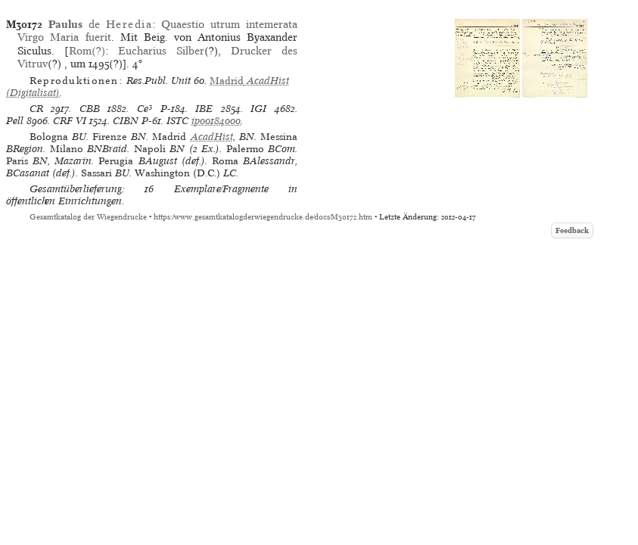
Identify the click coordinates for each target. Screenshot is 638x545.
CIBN (125, 120)
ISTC (177, 120)
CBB (89, 108)
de (100, 24)
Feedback (572, 230)
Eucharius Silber (161, 51)
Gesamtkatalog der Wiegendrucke (88, 217)
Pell (14, 120)
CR (36, 108)
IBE (204, 108)
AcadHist (212, 136)
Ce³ (144, 108)
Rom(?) (87, 51)
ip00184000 (216, 120)
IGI (258, 108)
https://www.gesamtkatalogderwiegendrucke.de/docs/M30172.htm (263, 217)
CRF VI (69, 120)
